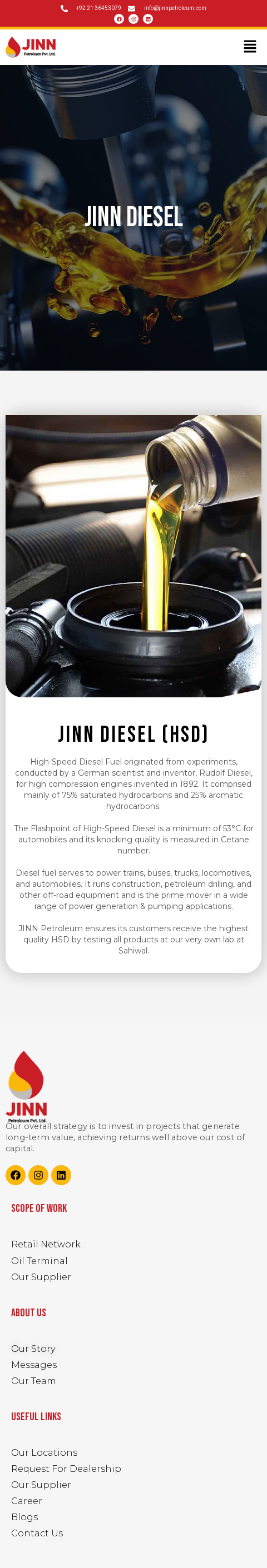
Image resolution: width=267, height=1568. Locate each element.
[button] (250, 47)
